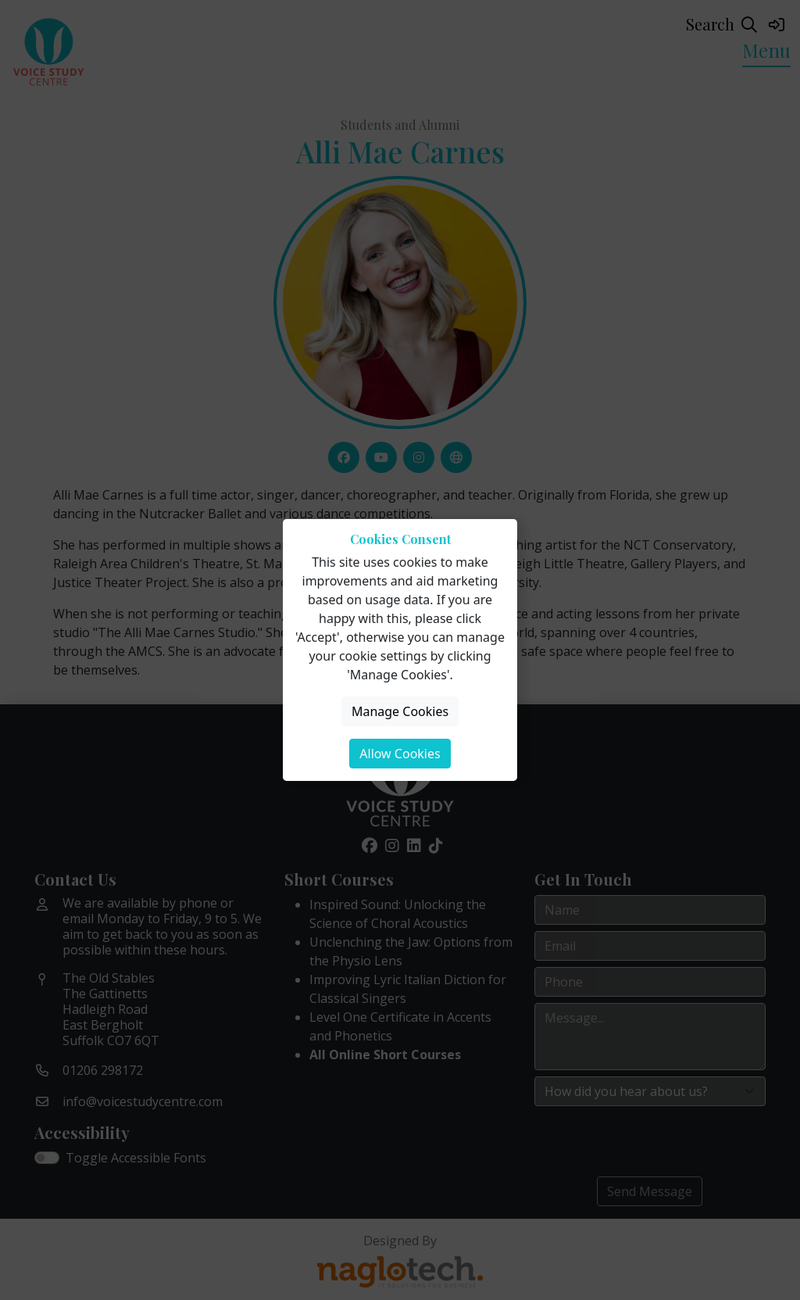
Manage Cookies (400, 711)
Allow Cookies (399, 753)
